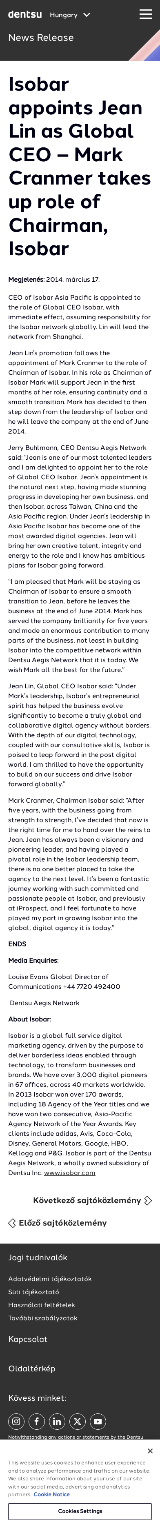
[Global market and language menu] (70, 15)
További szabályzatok (43, 1318)
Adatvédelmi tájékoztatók (50, 1279)
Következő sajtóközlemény (93, 1201)
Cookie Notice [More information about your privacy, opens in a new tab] (51, 1497)
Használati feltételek (41, 1305)
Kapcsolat (28, 1340)
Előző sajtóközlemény (57, 1223)
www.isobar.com (70, 1173)
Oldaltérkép (32, 1369)
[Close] (150, 1453)
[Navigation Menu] (146, 14)
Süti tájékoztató (33, 1292)
